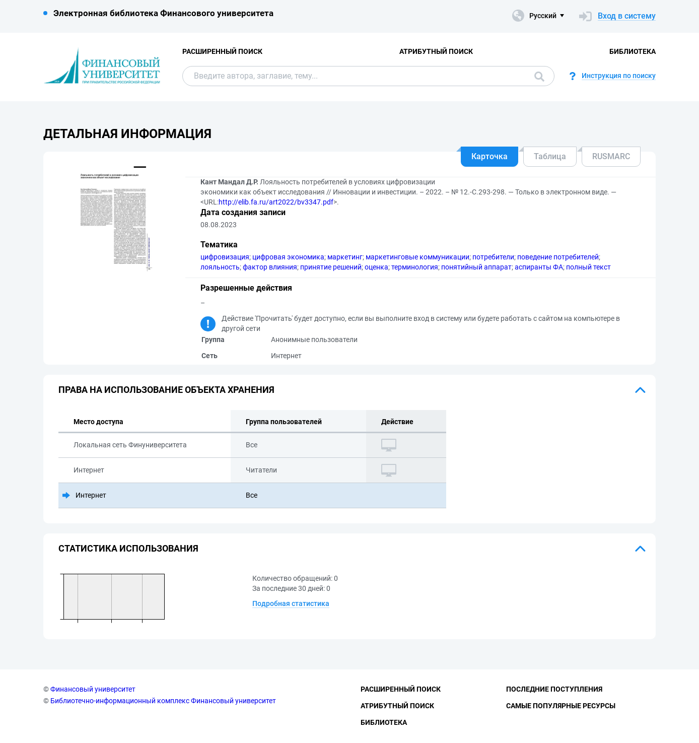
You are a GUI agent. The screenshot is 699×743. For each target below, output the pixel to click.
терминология (414, 267)
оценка (376, 267)
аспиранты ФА (539, 267)
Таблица (550, 156)
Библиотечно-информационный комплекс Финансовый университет (163, 701)
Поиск (539, 77)
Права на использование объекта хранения (166, 389)
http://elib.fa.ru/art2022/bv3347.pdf (276, 202)
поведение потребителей (558, 257)
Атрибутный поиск (436, 51)
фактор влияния (270, 267)
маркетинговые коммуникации (417, 257)
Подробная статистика (290, 603)
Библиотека (632, 51)
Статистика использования (128, 548)
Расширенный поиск (222, 51)
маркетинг (345, 257)
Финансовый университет (92, 689)
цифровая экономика (288, 257)
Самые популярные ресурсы (560, 706)
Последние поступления (554, 689)
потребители (493, 257)
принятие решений (331, 267)
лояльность (220, 267)
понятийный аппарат (476, 267)
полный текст (588, 267)
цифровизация (224, 257)
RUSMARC (611, 156)
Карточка (489, 156)
